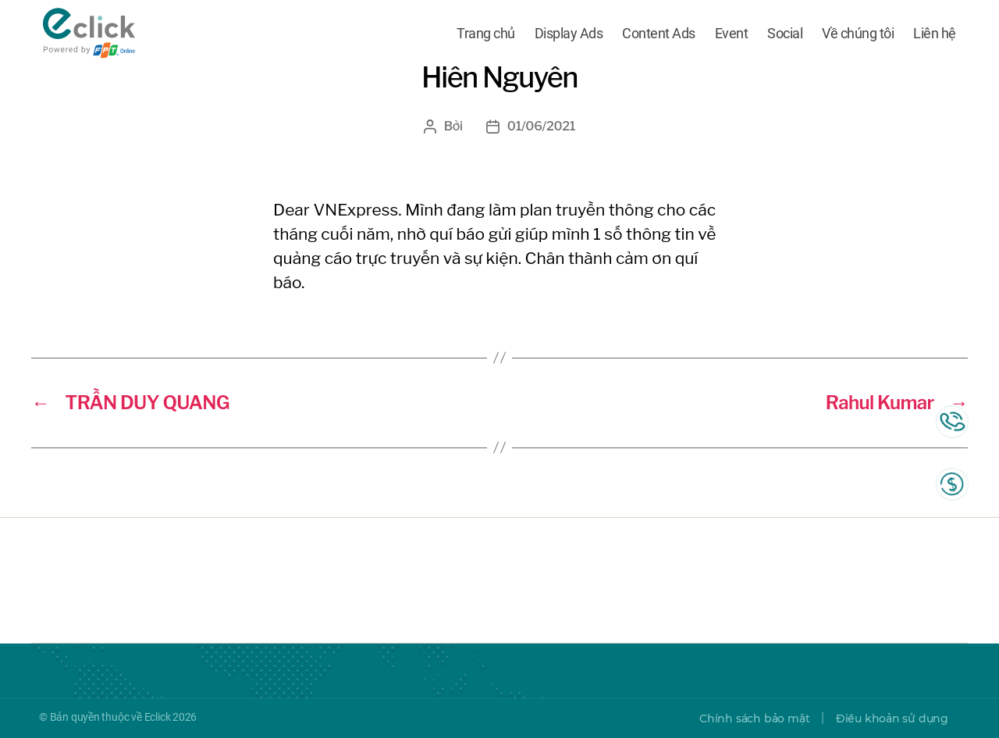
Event (731, 33)
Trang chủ (486, 33)
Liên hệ (934, 33)
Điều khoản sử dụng (892, 718)
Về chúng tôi (858, 33)
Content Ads (658, 33)
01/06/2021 (541, 126)
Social (784, 33)
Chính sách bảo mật (754, 718)
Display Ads (569, 33)
